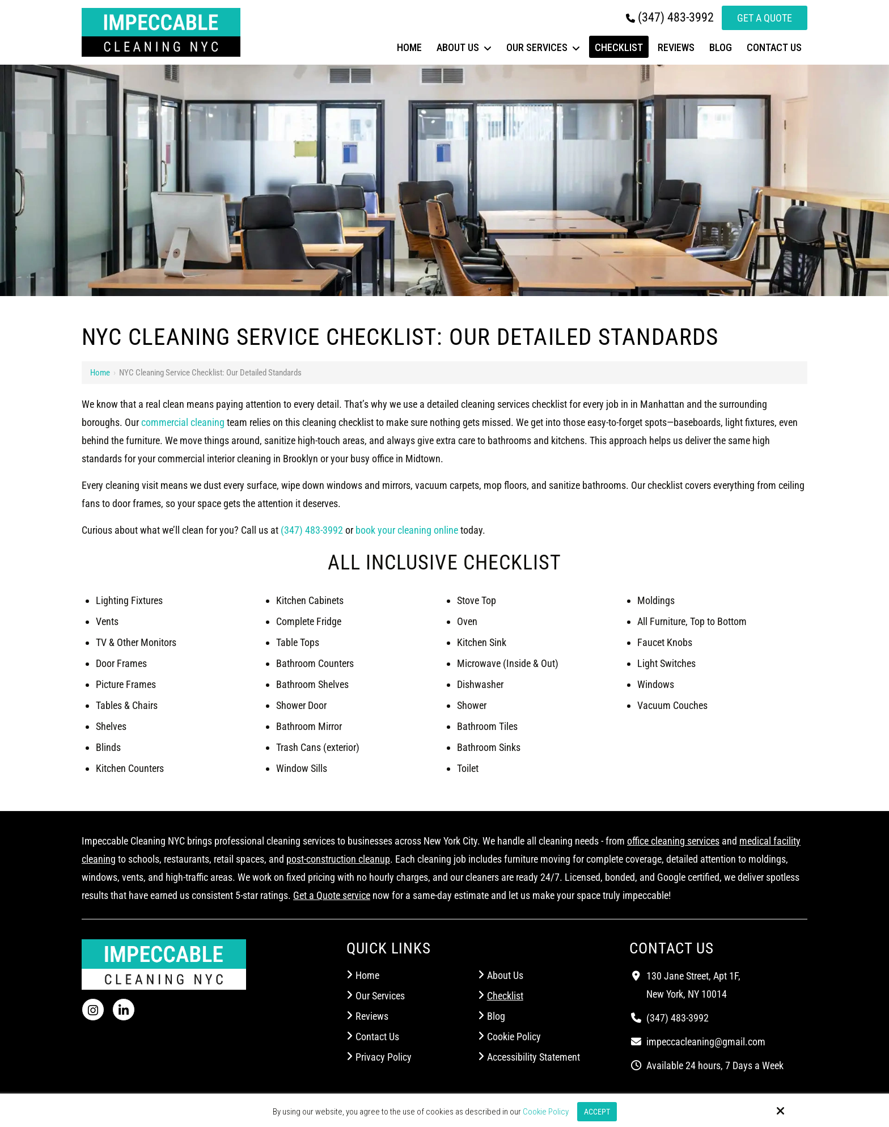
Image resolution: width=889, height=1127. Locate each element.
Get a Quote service (331, 895)
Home (100, 373)
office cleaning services (673, 841)
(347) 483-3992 (670, 17)
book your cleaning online (406, 530)
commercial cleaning (183, 422)
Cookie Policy (544, 1111)
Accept (597, 1111)
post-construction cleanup (338, 859)
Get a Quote (764, 18)
